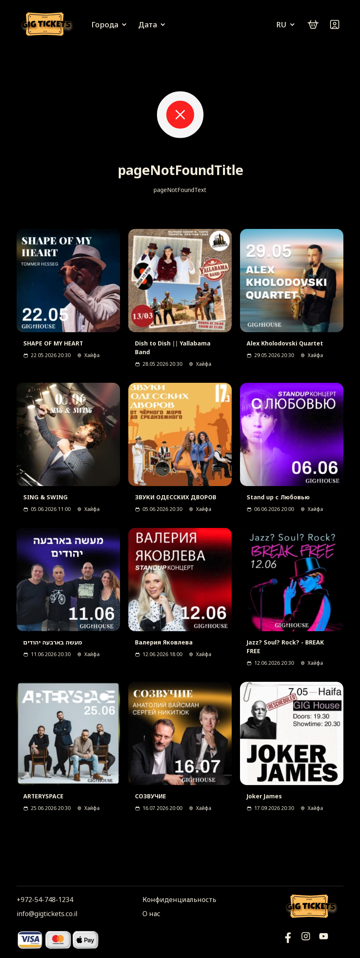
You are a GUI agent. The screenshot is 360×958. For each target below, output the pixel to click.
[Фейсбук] (324, 939)
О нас (151, 913)
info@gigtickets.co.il (47, 913)
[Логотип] (48, 24)
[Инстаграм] (306, 939)
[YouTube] (288, 939)
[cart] (313, 24)
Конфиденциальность (179, 899)
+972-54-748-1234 (45, 899)
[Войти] (334, 24)
